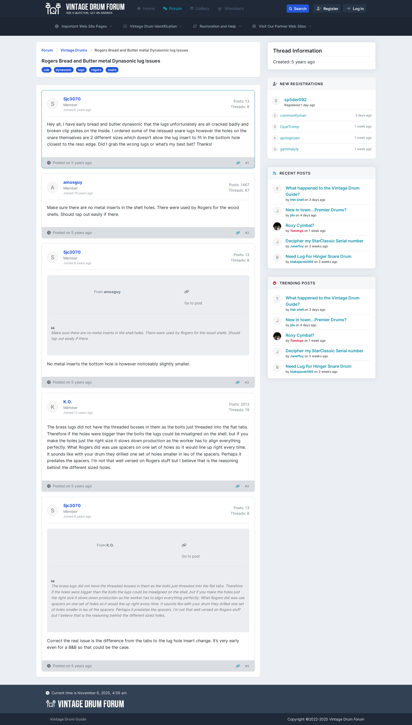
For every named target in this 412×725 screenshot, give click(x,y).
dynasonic (63, 70)
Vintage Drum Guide (68, 719)
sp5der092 (295, 99)
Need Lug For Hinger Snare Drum (318, 256)
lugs (81, 70)
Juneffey (297, 246)
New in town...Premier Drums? (316, 209)
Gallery (199, 8)
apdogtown (290, 138)
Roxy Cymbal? (300, 225)
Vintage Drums (73, 50)
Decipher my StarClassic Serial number (324, 240)
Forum (172, 8)
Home (146, 8)
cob (46, 70)
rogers (96, 70)
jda (293, 215)
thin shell (297, 200)
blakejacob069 (302, 262)
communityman (293, 115)
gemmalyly (289, 149)
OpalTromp (289, 126)
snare (112, 70)
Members (231, 8)
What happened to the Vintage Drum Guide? (322, 191)
